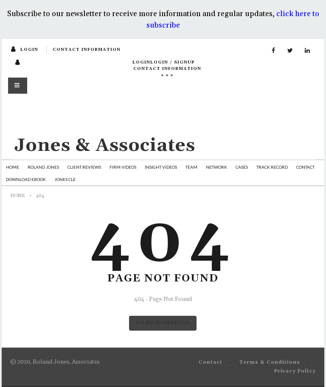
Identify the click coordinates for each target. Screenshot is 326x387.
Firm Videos (123, 167)
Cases (242, 167)
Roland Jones (43, 167)
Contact (305, 167)
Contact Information (87, 49)
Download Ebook (26, 179)
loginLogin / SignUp (163, 62)
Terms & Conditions (269, 362)
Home (12, 167)
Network (216, 167)
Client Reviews (84, 167)
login (29, 49)
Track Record (272, 167)
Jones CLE (65, 179)
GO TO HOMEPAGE (163, 323)
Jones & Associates (104, 145)
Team (191, 167)
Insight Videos (161, 167)
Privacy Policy (295, 371)
